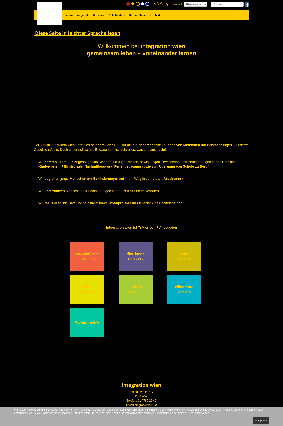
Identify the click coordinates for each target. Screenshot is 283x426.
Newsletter (143, 361)
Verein (69, 15)
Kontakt (155, 15)
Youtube (164, 361)
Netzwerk (136, 256)
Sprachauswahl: (174, 4)
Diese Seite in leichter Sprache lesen (77, 33)
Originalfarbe (128, 4)
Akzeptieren (261, 420)
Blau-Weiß (147, 4)
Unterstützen (137, 15)
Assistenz (136, 289)
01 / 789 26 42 (147, 400)
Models (184, 256)
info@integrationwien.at (141, 405)
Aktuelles (98, 15)
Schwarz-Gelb (138, 4)
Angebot (82, 15)
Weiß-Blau (142, 4)
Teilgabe (87, 289)
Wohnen (184, 289)
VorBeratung (87, 256)
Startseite (44, 3)
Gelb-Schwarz (133, 4)
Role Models (117, 15)
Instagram (185, 361)
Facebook (123, 361)
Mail (102, 361)
